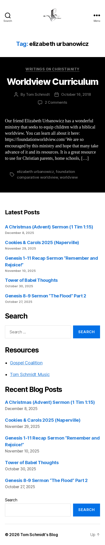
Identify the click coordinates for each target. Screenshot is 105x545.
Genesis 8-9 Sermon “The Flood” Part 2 (45, 295)
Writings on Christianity (52, 69)
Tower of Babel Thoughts (31, 280)
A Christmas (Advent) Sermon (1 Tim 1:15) (49, 226)
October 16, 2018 (76, 94)
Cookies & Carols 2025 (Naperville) (42, 242)
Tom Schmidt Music (30, 374)
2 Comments (56, 102)
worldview (69, 177)
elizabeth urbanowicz (35, 171)
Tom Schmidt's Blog (39, 534)
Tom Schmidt (38, 94)
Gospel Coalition (26, 362)
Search (11, 499)
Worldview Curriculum (52, 81)
